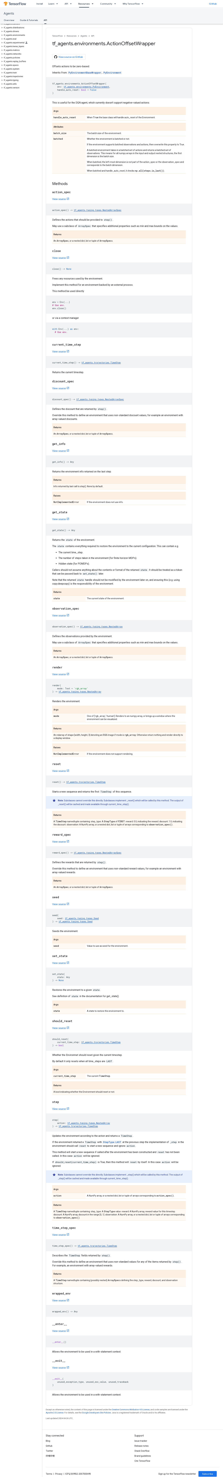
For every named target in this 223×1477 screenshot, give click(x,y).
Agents (9, 13)
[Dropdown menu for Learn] (58, 4)
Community (106, 3)
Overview (9, 20)
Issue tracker (140, 1441)
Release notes (141, 1446)
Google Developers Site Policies (96, 1412)
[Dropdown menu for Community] (116, 4)
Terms (49, 1474)
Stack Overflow (142, 1451)
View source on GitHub (68, 56)
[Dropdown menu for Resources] (93, 4)
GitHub (213, 3)
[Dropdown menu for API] (72, 4)
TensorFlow (57, 36)
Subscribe (207, 1473)
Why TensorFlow (131, 3)
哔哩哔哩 (50, 1456)
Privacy (58, 1474)
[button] (20, 24)
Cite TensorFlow (142, 1461)
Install (39, 3)
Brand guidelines (142, 1456)
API (66, 3)
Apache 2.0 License (54, 1412)
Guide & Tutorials (29, 20)
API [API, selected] (45, 20)
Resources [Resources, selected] (84, 3)
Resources (71, 36)
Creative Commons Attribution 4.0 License (131, 1409)
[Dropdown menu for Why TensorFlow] (143, 4)
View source (59, 199)
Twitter (49, 1451)
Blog (48, 1441)
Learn (51, 3)
